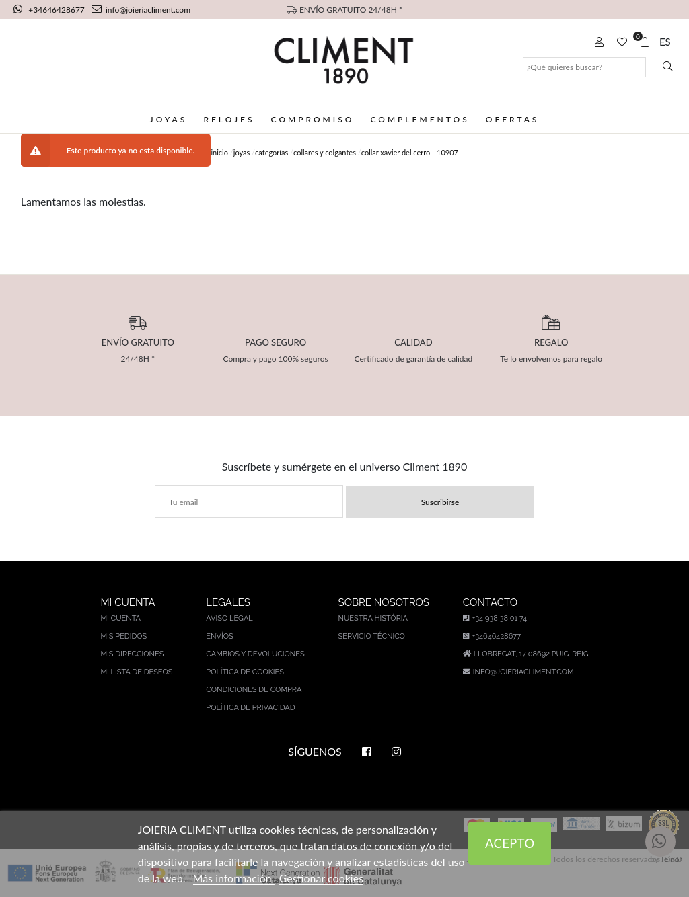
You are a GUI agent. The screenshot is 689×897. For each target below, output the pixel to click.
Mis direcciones (132, 654)
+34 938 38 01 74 (495, 618)
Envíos (219, 636)
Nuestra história (373, 618)
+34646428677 (50, 10)
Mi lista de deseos (136, 672)
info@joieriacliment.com (141, 10)
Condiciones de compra (253, 689)
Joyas (169, 119)
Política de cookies (245, 672)
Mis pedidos (123, 636)
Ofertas (513, 119)
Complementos (419, 119)
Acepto (510, 843)
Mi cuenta (120, 618)
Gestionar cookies (321, 877)
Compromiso (313, 119)
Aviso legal (229, 618)
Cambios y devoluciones (255, 654)
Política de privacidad (250, 707)
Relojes (228, 119)
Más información (234, 877)
